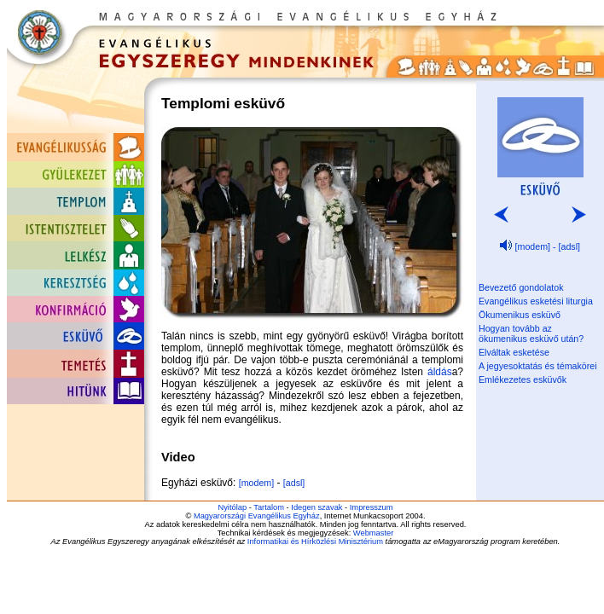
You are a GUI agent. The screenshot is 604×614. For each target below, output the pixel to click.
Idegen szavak (316, 507)
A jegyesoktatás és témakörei (538, 366)
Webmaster (373, 533)
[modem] (256, 483)
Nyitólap (232, 507)
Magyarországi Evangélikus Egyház (257, 516)
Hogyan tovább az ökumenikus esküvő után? (531, 333)
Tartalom (268, 507)
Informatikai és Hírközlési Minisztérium (315, 541)
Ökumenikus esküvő (519, 315)
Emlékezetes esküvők (522, 379)
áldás (439, 372)
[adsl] (294, 483)
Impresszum (371, 507)
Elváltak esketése (514, 352)
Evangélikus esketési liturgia (536, 301)
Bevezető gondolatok (521, 287)
